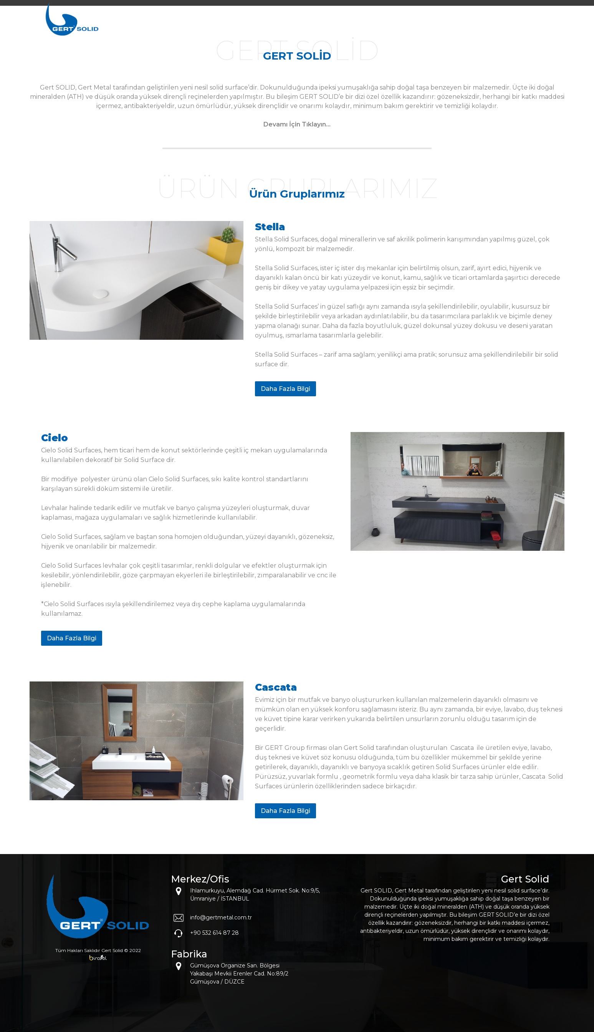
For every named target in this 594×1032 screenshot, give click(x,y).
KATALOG (463, 24)
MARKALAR (417, 24)
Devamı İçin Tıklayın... (297, 124)
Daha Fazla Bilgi (285, 388)
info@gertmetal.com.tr (221, 917)
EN (538, 24)
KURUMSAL (369, 24)
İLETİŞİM (506, 24)
